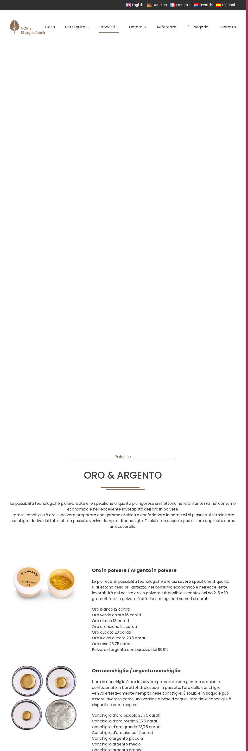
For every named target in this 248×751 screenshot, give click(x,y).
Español (225, 4)
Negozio (197, 27)
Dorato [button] (138, 27)
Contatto (227, 27)
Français (180, 4)
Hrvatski (203, 4)
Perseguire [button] (77, 27)
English (134, 4)
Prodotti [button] (109, 27)
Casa (50, 27)
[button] (123, 609)
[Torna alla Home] (27, 27)
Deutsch (157, 4)
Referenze (166, 27)
